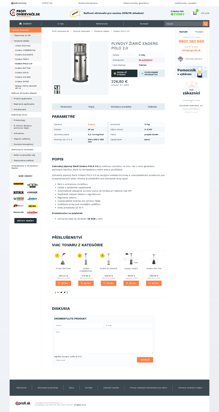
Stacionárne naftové (24, 160)
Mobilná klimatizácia (87, 3)
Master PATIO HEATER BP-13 (26, 87)
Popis (91, 106)
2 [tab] (61, 292)
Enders (91, 124)
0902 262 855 (191, 41)
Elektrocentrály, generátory (136, 3)
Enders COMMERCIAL (25, 50)
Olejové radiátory (22, 139)
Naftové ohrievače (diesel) (23, 93)
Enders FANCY (22, 59)
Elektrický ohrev (19, 115)
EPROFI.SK (47, 3)
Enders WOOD (22, 81)
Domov (25, 23)
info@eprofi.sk (191, 50)
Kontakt (183, 32)
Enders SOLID (21, 72)
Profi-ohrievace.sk (60, 31)
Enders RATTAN (22, 68)
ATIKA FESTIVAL (23, 46)
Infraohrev (19, 133)
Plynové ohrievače (20, 30)
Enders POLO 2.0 (23, 63)
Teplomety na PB (22, 35)
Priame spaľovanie (23, 98)
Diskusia (152, 106)
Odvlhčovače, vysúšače (185, 3)
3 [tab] (64, 292)
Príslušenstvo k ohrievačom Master (24, 167)
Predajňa (199, 32)
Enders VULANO (23, 77)
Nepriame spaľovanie (24, 104)
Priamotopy (19, 120)
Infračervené (20, 109)
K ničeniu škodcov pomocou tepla (23, 127)
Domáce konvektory (23, 144)
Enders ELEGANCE (24, 55)
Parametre (66, 106)
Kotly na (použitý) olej (24, 155)
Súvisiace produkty (121, 106)
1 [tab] (58, 292)
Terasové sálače (21, 41)
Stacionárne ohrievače (22, 149)
